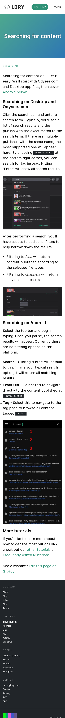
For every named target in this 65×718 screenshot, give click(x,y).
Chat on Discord (11, 655)
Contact (7, 689)
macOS (6, 638)
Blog (5, 596)
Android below (15, 92)
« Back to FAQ (10, 66)
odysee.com (10, 621)
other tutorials (38, 549)
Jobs (5, 600)
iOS (4, 634)
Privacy (7, 693)
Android (7, 626)
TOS (5, 697)
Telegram (8, 671)
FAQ (5, 701)
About (6, 592)
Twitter (6, 659)
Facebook (8, 667)
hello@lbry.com (11, 685)
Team (6, 608)
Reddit (6, 663)
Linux (5, 630)
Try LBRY (40, 7)
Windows (7, 642)
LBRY (29, 7)
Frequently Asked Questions (26, 555)
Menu (57, 7)
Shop (5, 604)
